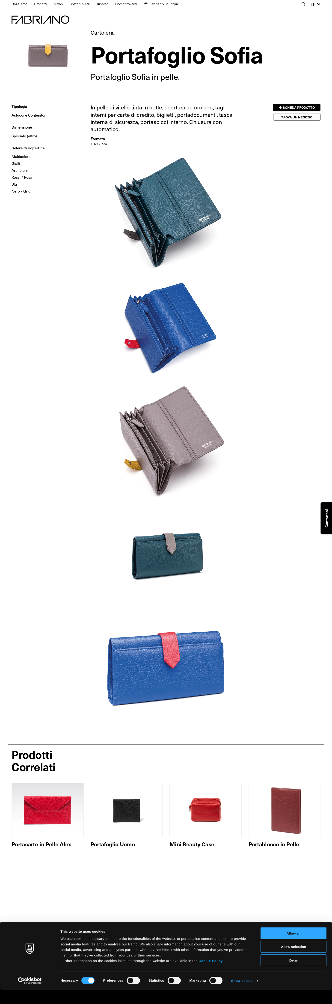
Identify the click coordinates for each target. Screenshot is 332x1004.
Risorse (103, 3)
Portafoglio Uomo (113, 844)
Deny (293, 975)
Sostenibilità (80, 3)
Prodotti (40, 3)
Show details (242, 995)
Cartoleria (103, 32)
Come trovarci (126, 3)
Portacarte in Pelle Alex (41, 844)
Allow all (294, 948)
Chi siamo (19, 3)
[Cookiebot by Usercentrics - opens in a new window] (30, 995)
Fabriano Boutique (164, 3)
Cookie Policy (211, 975)
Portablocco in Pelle (274, 844)
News (58, 3)
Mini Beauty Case (191, 844)
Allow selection (293, 961)
